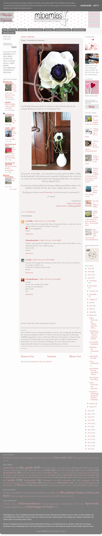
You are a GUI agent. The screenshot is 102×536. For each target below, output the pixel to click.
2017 (89, 426)
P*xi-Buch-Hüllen (66, 475)
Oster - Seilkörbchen (94, 363)
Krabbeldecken (26, 473)
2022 (89, 411)
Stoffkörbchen (70, 477)
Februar (93, 403)
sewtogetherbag (91, 485)
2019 (89, 420)
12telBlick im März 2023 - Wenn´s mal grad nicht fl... (94, 335)
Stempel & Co (16, 507)
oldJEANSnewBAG (79, 30)
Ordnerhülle (51, 475)
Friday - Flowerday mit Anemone (93, 386)
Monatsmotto (37, 458)
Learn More (86, 6)
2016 (89, 430)
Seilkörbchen (39, 477)
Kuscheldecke (37, 473)
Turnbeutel (7, 483)
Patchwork (91, 475)
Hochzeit (45, 504)
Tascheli (96, 477)
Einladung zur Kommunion (94, 350)
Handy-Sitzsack (37, 470)
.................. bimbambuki (9, 114)
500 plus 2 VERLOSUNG (96, 204)
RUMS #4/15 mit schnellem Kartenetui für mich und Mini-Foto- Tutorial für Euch (91, 218)
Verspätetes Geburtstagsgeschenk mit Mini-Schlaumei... (94, 396)
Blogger (63, 531)
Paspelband (80, 475)
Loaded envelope (78, 504)
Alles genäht (26, 467)
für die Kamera (69, 485)
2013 (89, 439)
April (92, 312)
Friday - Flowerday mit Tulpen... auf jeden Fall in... (93, 323)
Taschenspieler (30, 480)
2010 (89, 449)
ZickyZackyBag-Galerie (63, 30)
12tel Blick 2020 (41, 493)
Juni (91, 306)
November (93, 286)
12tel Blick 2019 (30, 493)
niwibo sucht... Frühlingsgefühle (68, 206)
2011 (89, 446)
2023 (89, 278)
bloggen (96, 458)
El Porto (43, 468)
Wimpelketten (91, 483)
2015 (89, 433)
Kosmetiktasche (10, 472)
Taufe (23, 507)
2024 (89, 275)
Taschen (10, 480)
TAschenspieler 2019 (84, 477)
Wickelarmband (78, 483)
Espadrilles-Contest (55, 468)
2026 (89, 268)
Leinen (75, 473)
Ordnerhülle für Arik (93, 357)
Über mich (12, 30)
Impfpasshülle (60, 470)
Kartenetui (82, 470)
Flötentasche (78, 468)
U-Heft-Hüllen (30, 483)
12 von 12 (7, 457)
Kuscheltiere (49, 473)
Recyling (18, 477)
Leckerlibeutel (67, 473)
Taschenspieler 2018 (88, 480)
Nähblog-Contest (47, 458)
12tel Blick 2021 (53, 493)
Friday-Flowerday (74, 203)
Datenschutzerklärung (35, 30)
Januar (92, 407)
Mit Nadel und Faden (10, 145)
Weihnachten (63, 483)
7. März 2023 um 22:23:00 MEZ (50, 279)
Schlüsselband (28, 477)
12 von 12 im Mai (14, 120)
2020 (89, 417)
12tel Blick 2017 (18, 493)
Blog (5, 30)
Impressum (22, 30)
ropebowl (79, 485)
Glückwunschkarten (29, 503)
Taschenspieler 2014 (49, 480)
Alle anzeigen (13, 189)
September (93, 294)
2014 (89, 436)
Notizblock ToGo (23, 475)
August (92, 299)
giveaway (5, 460)
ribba (56, 507)
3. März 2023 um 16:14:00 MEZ (44, 221)
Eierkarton (14, 504)
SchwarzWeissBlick (58, 496)
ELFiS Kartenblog (9, 176)
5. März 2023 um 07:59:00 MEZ (43, 260)
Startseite (51, 356)
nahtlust (8, 102)
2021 (89, 414)
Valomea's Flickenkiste (9, 82)
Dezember (93, 281)
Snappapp (49, 477)
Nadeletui (95, 473)
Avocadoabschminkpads (93, 343)
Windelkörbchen (8, 485)
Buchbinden (6, 504)
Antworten (29, 234)
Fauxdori (68, 468)
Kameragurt (71, 470)
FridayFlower (31, 212)
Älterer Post (75, 356)
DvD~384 (14, 180)
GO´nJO (25, 470)
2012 (89, 442)
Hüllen (48, 470)
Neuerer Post (27, 356)
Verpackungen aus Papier (40, 506)
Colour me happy (17, 496)
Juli (91, 302)
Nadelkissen (10, 475)
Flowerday (48, 192)
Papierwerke (92, 503)
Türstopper (17, 483)
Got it (96, 6)
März (92, 315)
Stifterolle (58, 477)
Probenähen (7, 477)
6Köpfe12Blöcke (9, 468)
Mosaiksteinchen (32, 240)
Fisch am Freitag (28, 496)
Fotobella (90, 468)
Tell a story (77, 458)
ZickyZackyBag (38, 485)
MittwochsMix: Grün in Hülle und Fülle (10, 106)
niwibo (29, 260)
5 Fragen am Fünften (19, 458)
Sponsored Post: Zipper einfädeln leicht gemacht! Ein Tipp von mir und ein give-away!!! (91, 175)
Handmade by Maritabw (10, 164)
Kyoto (59, 473)
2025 (89, 272)
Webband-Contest (88, 458)
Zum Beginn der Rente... (93, 378)
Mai (91, 309)
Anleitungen (48, 30)
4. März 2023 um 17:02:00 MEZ (50, 240)
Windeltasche (22, 485)
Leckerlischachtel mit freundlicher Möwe (94, 371)
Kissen (92, 470)
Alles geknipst (67, 492)
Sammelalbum (7, 507)
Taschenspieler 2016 (68, 480)
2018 (89, 423)
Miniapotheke (85, 473)
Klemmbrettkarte (54, 504)
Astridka (30, 221)
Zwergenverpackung (54, 485)
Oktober (93, 291)
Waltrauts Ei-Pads (8, 33)
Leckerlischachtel (66, 504)
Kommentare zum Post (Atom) (40, 361)
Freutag (29, 458)
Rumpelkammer (32, 279)
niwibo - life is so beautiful (10, 129)
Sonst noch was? (63, 457)
